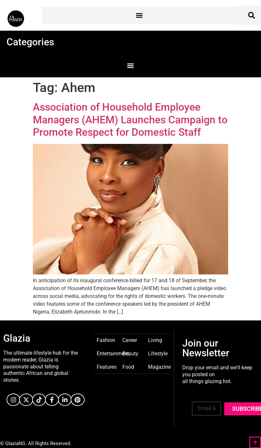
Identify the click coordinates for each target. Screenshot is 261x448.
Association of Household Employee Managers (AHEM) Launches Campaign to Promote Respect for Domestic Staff (130, 119)
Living (155, 340)
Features (107, 366)
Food (128, 366)
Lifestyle (158, 353)
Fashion (106, 340)
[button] (139, 15)
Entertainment (113, 353)
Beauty (130, 353)
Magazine (159, 366)
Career (129, 340)
